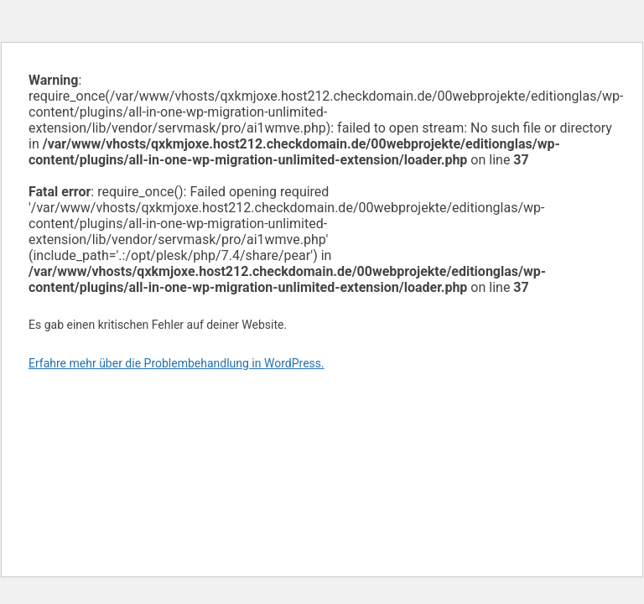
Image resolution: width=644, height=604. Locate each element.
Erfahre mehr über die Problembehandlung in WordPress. (177, 363)
